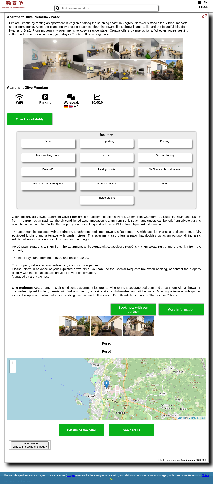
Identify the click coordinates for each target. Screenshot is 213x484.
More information (181, 309)
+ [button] (12, 363)
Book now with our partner (133, 309)
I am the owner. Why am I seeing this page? (30, 445)
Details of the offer (81, 430)
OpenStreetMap (197, 418)
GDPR (205, 475)
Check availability (30, 119)
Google (71, 475)
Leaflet (181, 418)
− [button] (12, 369)
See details (131, 430)
